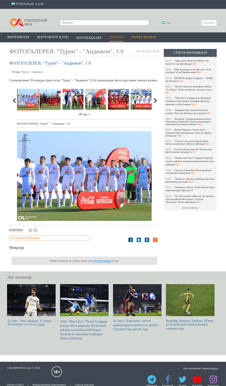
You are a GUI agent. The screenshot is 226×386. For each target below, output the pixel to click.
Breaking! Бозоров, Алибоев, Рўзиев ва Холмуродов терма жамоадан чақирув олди (190, 307)
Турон (25, 71)
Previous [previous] (14, 100)
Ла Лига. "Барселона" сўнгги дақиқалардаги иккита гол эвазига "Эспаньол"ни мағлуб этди (137, 307)
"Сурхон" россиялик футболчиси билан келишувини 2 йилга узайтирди (187, 142)
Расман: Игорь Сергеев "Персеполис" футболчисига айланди (189, 150)
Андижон (37, 71)
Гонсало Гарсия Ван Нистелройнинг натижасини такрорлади (189, 171)
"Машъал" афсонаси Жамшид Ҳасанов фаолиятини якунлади (190, 180)
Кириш (209, 22)
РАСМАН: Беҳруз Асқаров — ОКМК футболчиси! (189, 79)
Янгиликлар (18, 37)
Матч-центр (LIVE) (53, 37)
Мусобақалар (89, 37)
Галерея (116, 37)
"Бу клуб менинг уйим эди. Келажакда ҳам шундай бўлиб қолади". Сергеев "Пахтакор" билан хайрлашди (190, 199)
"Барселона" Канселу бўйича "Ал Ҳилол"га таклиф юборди (187, 62)
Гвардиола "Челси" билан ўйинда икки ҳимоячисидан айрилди (190, 189)
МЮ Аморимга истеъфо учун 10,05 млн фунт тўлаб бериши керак (188, 70)
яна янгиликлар (190, 207)
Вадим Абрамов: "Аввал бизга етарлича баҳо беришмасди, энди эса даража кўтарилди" (189, 132)
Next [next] (155, 100)
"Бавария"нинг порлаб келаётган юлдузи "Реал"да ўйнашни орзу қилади (188, 111)
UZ (166, 22)
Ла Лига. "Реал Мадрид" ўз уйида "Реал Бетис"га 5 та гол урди (31, 305)
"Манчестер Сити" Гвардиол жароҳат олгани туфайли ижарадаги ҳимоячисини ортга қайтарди (190, 161)
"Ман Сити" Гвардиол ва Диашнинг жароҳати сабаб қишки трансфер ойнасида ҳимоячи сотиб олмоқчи (188, 101)
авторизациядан (102, 260)
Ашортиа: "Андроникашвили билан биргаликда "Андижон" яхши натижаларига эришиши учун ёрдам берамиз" (188, 121)
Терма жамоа (143, 37)
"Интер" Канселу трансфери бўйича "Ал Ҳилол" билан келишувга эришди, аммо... (189, 89)
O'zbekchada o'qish (27, 4)
